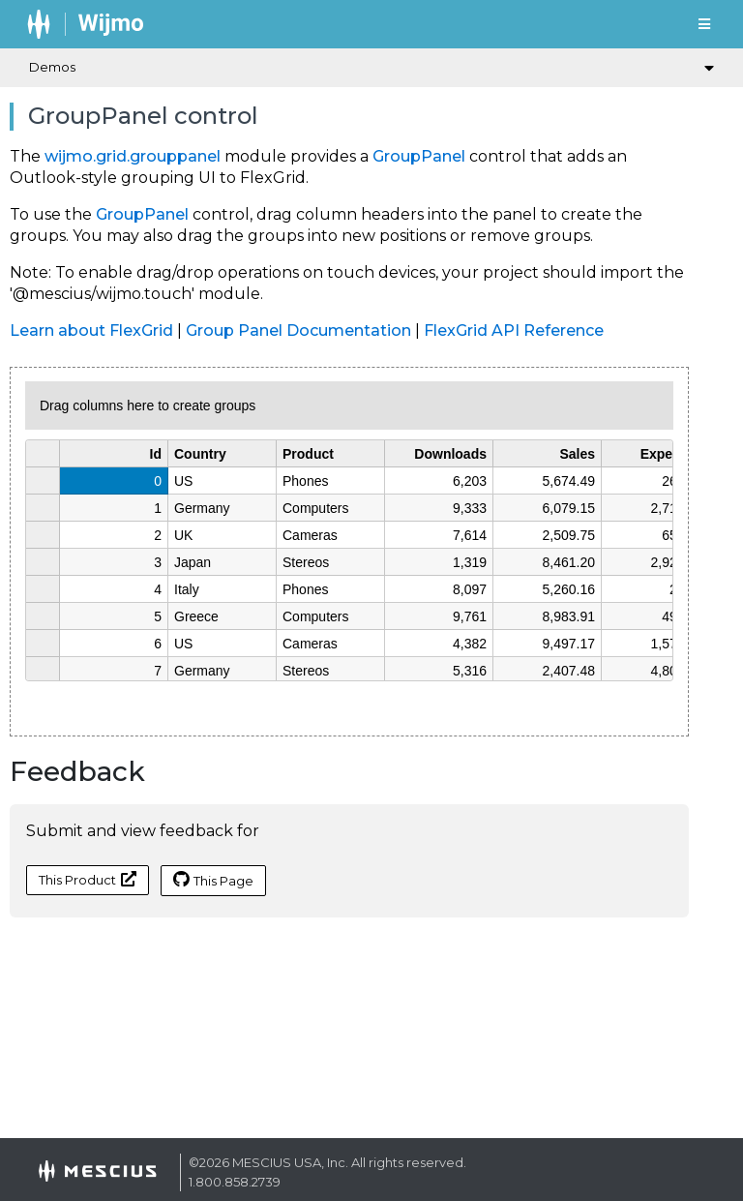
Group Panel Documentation (298, 330)
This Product (87, 879)
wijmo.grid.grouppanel (133, 156)
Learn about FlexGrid (91, 330)
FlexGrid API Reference (514, 330)
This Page (213, 879)
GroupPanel (418, 156)
